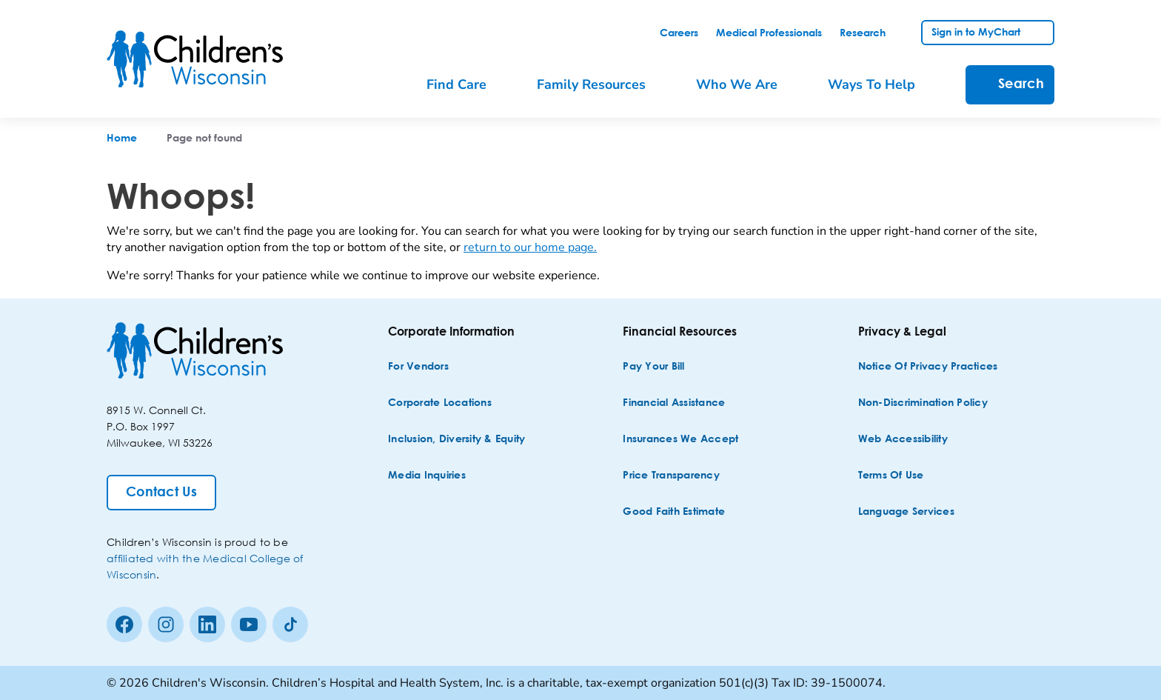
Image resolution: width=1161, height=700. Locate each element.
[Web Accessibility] (903, 439)
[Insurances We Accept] (680, 439)
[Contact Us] (161, 492)
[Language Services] (906, 512)
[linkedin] (207, 624)
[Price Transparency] (671, 476)
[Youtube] (249, 624)
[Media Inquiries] (427, 476)
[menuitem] (466, 85)
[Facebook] (124, 624)
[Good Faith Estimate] (674, 512)
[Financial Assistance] (674, 403)
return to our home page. (530, 247)
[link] (679, 33)
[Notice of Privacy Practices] (928, 367)
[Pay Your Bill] (653, 367)
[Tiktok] (290, 624)
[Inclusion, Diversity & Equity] (456, 439)
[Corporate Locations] (440, 403)
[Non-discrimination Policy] (923, 403)
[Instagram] (166, 624)
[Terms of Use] (891, 476)
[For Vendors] (418, 367)
